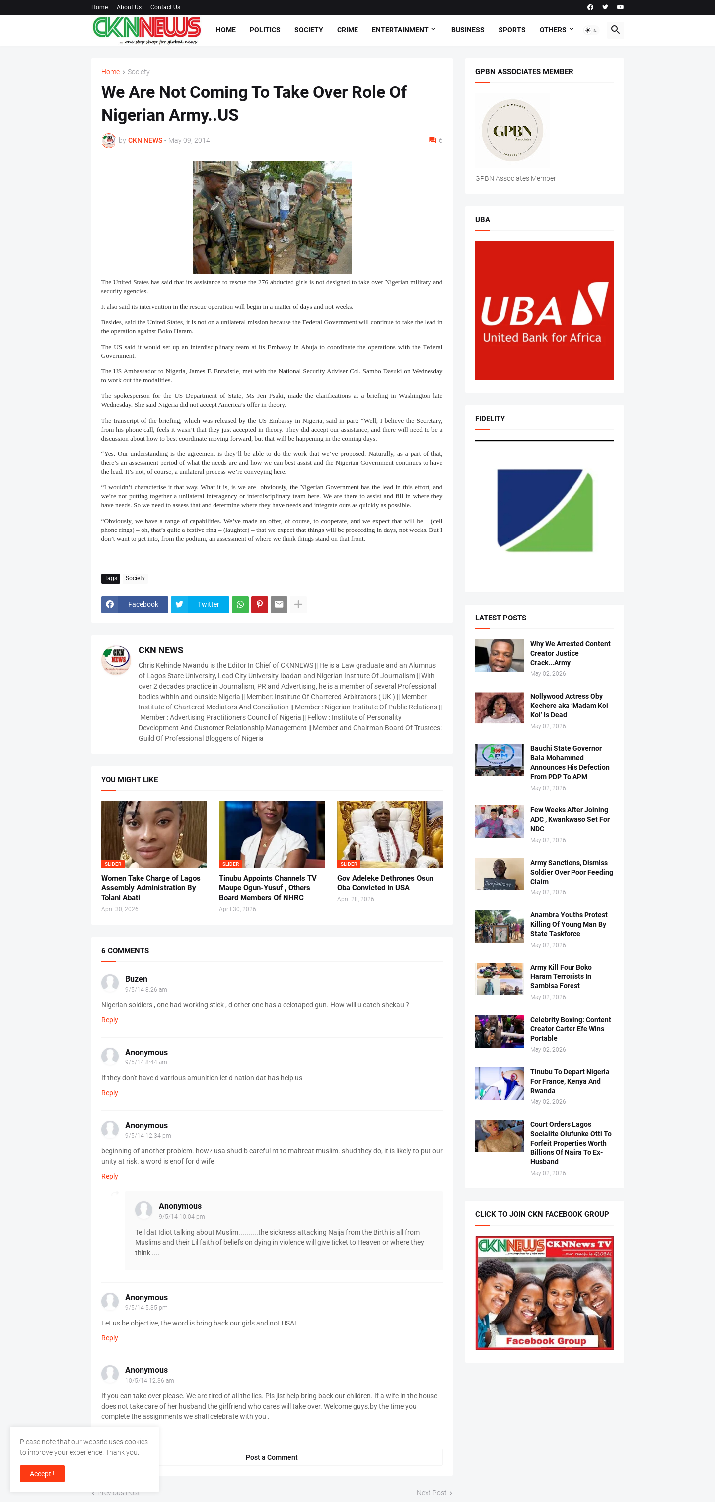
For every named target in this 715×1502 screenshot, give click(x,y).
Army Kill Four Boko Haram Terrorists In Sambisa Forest (561, 976)
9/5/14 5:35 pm (146, 1307)
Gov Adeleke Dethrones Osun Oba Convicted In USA (385, 883)
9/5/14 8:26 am (146, 989)
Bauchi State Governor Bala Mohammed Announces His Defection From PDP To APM (570, 762)
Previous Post (118, 1493)
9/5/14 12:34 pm (148, 1135)
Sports (512, 30)
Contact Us (165, 7)
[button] (591, 30)
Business (468, 30)
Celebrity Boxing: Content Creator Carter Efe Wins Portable (570, 1029)
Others (553, 30)
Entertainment (400, 30)
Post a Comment (272, 1457)
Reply (109, 1020)
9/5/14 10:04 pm (182, 1216)
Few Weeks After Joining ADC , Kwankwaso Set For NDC (570, 819)
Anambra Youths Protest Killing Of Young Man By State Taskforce (569, 924)
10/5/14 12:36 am (149, 1380)
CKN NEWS (161, 650)
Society (308, 30)
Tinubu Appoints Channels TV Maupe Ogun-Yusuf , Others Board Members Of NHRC (268, 888)
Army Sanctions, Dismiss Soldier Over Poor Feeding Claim (571, 872)
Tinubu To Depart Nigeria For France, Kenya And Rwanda (570, 1081)
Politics (265, 30)
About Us (129, 7)
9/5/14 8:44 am (146, 1062)
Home (99, 7)
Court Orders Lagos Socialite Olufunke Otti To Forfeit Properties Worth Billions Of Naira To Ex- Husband (571, 1143)
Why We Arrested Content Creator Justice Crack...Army (570, 653)
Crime (347, 30)
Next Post (432, 1493)
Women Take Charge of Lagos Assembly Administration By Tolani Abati (151, 888)
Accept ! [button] (42, 1474)
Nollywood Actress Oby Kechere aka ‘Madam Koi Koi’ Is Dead (569, 705)
